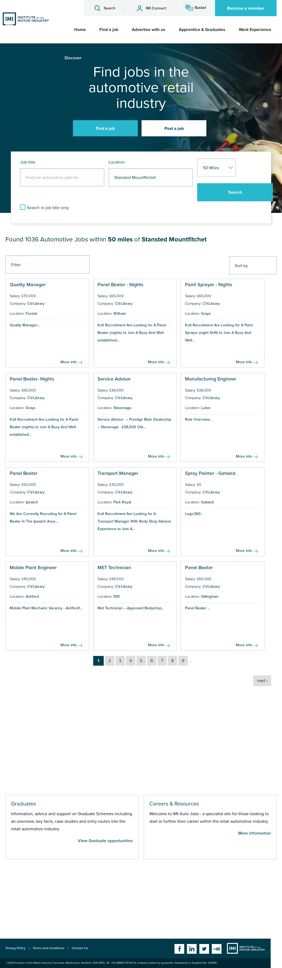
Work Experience (255, 29)
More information (254, 833)
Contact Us (80, 948)
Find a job (108, 29)
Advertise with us (148, 29)
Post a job (174, 128)
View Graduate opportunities (105, 840)
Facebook (179, 949)
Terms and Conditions (49, 948)
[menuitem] (80, 30)
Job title (27, 162)
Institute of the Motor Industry (246, 948)
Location (117, 162)
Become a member (245, 8)
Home (80, 29)
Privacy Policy (15, 948)
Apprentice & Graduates (202, 29)
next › (262, 680)
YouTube (216, 949)
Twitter (204, 949)
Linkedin (192, 949)
